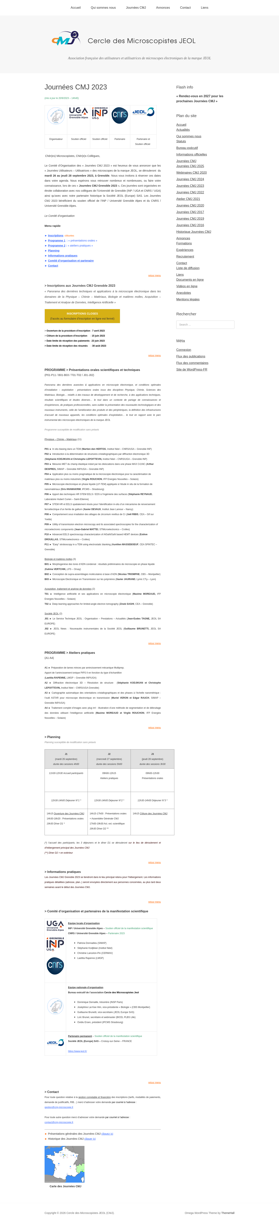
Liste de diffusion (188, 268)
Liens (204, 7)
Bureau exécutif (187, 148)
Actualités (183, 129)
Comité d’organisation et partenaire (71, 260)
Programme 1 (56, 240)
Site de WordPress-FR (191, 369)
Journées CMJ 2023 (190, 185)
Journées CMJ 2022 (190, 192)
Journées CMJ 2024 (190, 179)
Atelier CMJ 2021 (188, 199)
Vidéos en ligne (186, 286)
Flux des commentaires (192, 363)
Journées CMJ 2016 (190, 225)
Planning (53, 250)
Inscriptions (55, 235)
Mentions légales (188, 299)
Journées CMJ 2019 (190, 218)
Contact (185, 7)
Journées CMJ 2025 (190, 166)
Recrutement (185, 256)
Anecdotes (183, 292)
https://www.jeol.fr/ (77, 1051)
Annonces (163, 7)
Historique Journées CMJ (193, 231)
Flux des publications (190, 356)
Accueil (76, 7)
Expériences (184, 250)
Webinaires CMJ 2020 (191, 172)
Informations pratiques (63, 255)
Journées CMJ (136, 7)
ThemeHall (227, 1212)
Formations (184, 243)
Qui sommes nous (103, 7)
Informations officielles (191, 154)
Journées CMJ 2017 (190, 212)
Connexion (183, 349)
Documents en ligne (190, 279)
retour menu (154, 275)
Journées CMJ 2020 (190, 205)
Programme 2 (56, 245)
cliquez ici (107, 1133)
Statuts (181, 141)
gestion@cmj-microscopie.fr (59, 1107)
